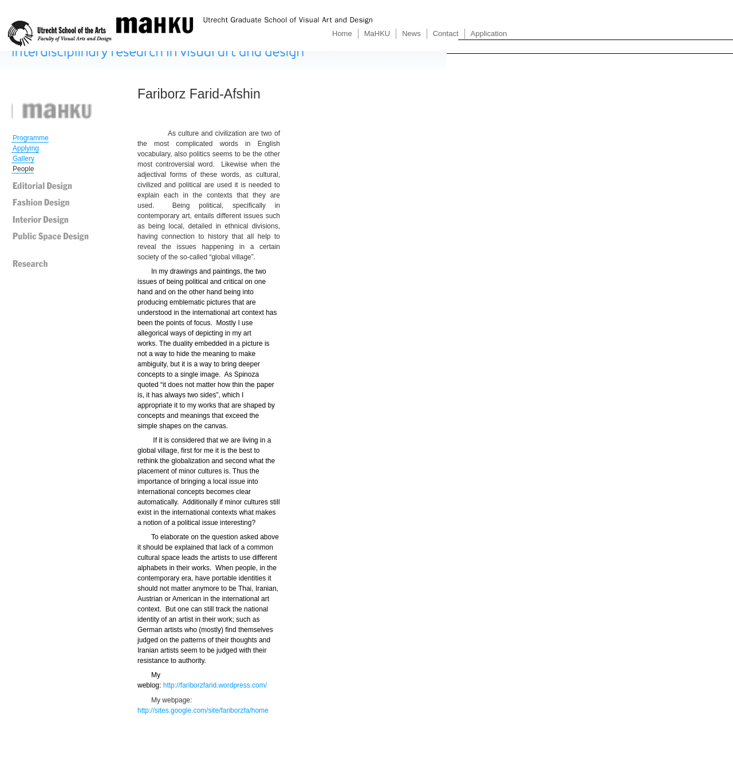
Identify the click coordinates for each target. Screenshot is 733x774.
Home (342, 33)
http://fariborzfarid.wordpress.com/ (215, 685)
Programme (31, 138)
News (411, 33)
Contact (446, 33)
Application (489, 33)
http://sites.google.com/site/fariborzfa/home (203, 710)
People (23, 169)
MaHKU (377, 33)
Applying (26, 148)
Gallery (23, 159)
